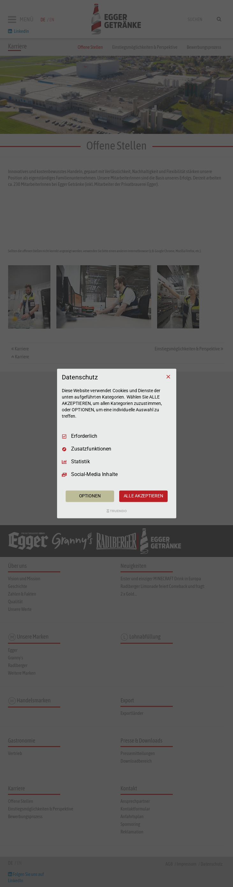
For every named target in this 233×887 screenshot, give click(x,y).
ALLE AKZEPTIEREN (143, 496)
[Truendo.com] (116, 511)
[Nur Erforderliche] (168, 377)
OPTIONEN (90, 496)
